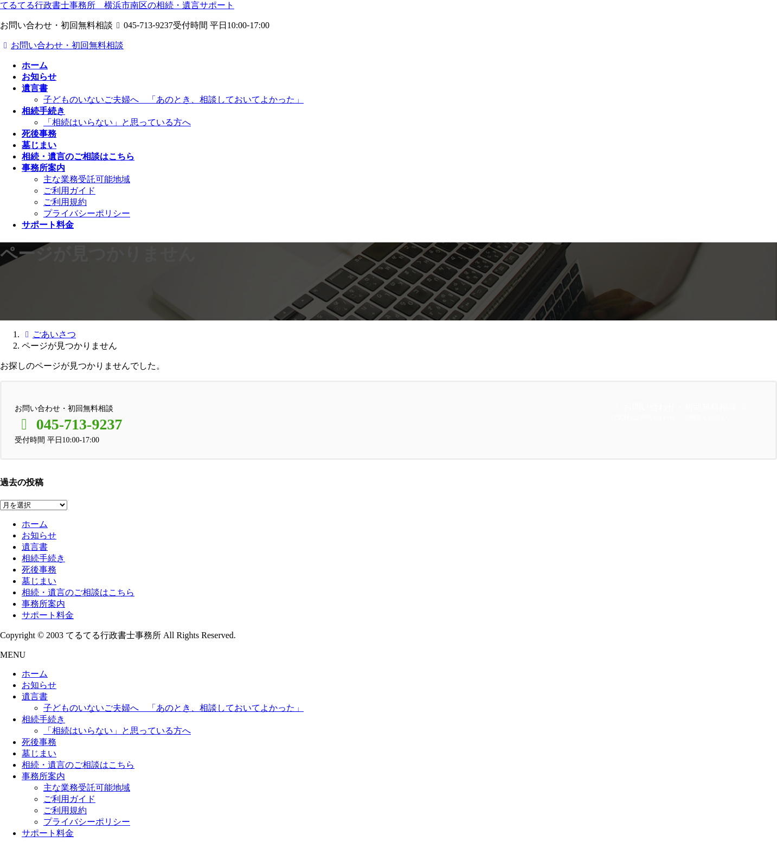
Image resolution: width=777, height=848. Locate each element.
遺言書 (35, 546)
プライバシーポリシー (86, 213)
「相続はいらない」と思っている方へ (117, 122)
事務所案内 (43, 603)
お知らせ (39, 535)
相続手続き (43, 558)
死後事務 (39, 569)
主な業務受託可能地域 (86, 179)
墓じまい (39, 581)
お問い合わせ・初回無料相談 (62, 45)
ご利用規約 (65, 202)
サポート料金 (48, 615)
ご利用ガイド (69, 190)
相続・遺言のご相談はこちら (78, 592)
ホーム (35, 524)
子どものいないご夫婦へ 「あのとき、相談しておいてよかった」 (173, 99)
